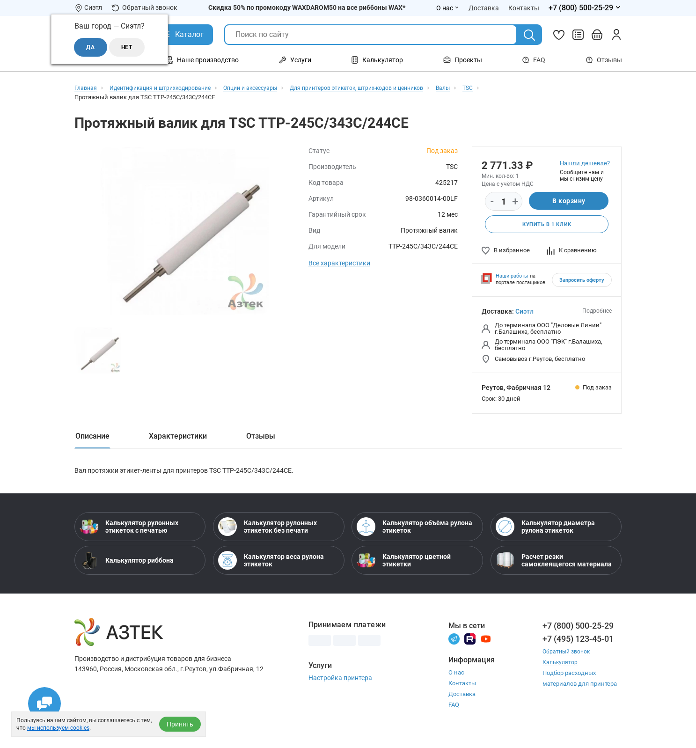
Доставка (462, 698)
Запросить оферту (581, 281)
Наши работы (512, 277)
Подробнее (597, 311)
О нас (456, 676)
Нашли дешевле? (585, 163)
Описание (92, 437)
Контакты (462, 687)
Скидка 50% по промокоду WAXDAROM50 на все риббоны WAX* (306, 7)
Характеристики (178, 437)
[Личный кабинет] (616, 34)
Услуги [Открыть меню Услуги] (295, 60)
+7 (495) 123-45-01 (578, 643)
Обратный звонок (144, 8)
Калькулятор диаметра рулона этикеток (545, 530)
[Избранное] (558, 34)
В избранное (506, 251)
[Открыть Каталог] (182, 34)
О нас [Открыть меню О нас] (447, 8)
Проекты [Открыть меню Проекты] (462, 60)
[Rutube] (470, 642)
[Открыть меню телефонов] (585, 8)
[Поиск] (529, 35)
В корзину (569, 201)
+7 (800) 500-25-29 (578, 630)
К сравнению (572, 251)
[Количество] (503, 201)
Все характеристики (339, 263)
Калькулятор (560, 666)
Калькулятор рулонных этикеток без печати (267, 530)
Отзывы (604, 60)
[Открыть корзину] (597, 34)
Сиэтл (524, 312)
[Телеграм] (454, 642)
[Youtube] (485, 642)
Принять (180, 724)
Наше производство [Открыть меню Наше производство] (202, 60)
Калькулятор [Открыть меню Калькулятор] (377, 60)
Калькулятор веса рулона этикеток (271, 564)
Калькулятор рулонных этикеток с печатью (129, 530)
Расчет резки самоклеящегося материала (554, 564)
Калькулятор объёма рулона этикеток (414, 530)
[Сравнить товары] (578, 34)
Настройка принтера (340, 682)
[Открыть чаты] (44, 703)
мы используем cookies (58, 728)
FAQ (533, 60)
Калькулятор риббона (127, 564)
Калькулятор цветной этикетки (404, 564)
